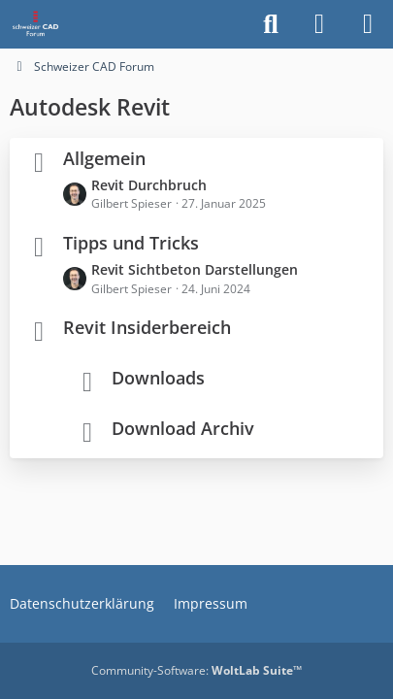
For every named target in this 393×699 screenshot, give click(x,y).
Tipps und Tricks (131, 242)
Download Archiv (183, 428)
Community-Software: (196, 670)
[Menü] (367, 24)
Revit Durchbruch (149, 185)
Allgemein (104, 158)
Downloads (158, 377)
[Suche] (270, 24)
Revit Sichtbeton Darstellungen (194, 269)
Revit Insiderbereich (147, 327)
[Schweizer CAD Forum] (36, 24)
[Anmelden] (319, 24)
